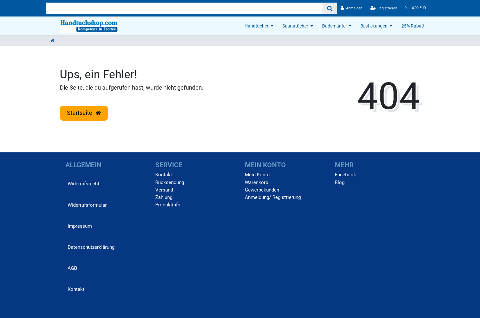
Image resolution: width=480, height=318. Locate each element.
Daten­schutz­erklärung (91, 247)
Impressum (80, 226)
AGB (72, 268)
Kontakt (76, 289)
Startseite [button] (84, 113)
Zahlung (163, 197)
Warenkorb (256, 182)
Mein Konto (257, 175)
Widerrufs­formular (87, 205)
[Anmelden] (351, 8)
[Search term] (184, 8)
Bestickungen (373, 25)
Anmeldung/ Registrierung (273, 197)
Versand (164, 190)
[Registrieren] (384, 8)
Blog (339, 182)
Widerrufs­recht (83, 184)
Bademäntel (334, 25)
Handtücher (256, 25)
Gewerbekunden (262, 190)
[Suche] (329, 8)
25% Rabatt (413, 25)
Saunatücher (295, 25)
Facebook (345, 175)
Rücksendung (169, 182)
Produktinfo (167, 205)
